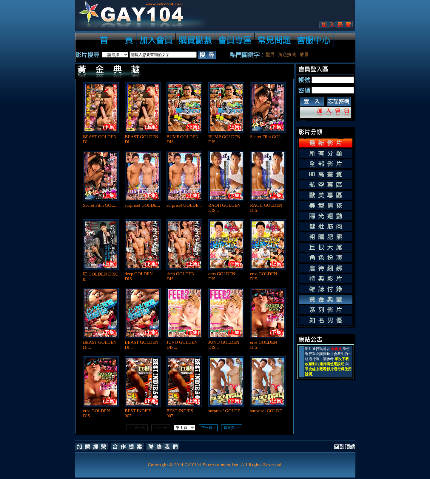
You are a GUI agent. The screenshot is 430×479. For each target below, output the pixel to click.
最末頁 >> (232, 428)
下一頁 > (208, 428)
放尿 (304, 54)
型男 (270, 54)
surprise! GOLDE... (142, 205)
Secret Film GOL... (267, 136)
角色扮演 (287, 54)
